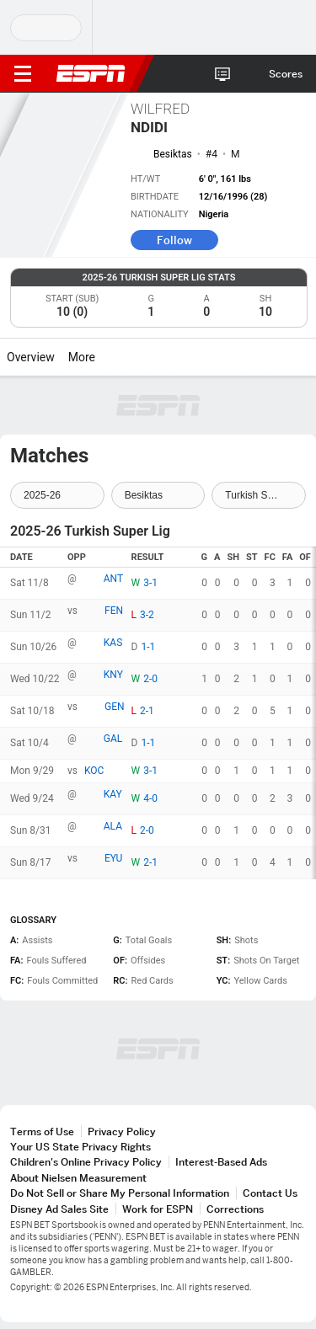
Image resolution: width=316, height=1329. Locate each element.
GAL (113, 739)
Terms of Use (42, 1131)
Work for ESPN (157, 1209)
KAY (113, 794)
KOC (94, 771)
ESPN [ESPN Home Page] (91, 73)
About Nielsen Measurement (78, 1178)
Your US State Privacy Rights (80, 1146)
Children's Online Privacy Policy (86, 1162)
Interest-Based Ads (221, 1162)
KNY (113, 675)
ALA (113, 826)
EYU (113, 858)
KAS (113, 642)
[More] (108, 357)
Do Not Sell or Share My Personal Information (119, 1193)
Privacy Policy (122, 1131)
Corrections (235, 1209)
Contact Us (270, 1193)
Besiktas (172, 154)
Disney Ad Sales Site (59, 1209)
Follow (174, 240)
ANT (113, 578)
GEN (114, 707)
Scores (286, 73)
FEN (113, 610)
